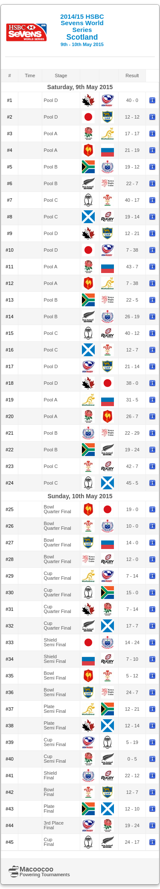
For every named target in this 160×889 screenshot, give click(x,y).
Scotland (82, 30)
